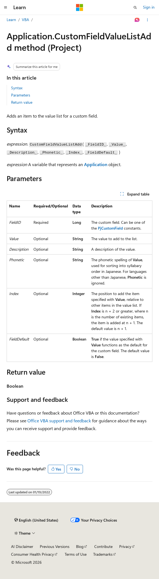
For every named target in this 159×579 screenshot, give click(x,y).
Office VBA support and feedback (59, 420)
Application (95, 164)
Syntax (16, 87)
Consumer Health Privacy (32, 554)
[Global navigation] (5, 7)
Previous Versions (54, 546)
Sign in (149, 7)
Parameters (20, 95)
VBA (25, 19)
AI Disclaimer (22, 546)
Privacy (125, 546)
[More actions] (147, 20)
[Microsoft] (79, 7)
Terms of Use (76, 554)
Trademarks (103, 554)
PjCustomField (110, 228)
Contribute (103, 546)
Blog (80, 546)
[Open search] (135, 7)
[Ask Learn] (137, 20)
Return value (21, 102)
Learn (11, 19)
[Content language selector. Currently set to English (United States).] (36, 520)
